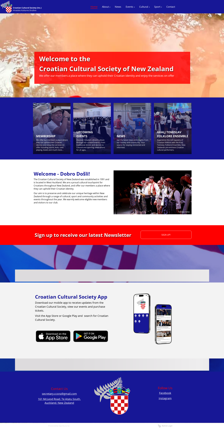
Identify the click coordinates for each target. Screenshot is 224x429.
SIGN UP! (166, 234)
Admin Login (165, 426)
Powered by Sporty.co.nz (59, 426)
